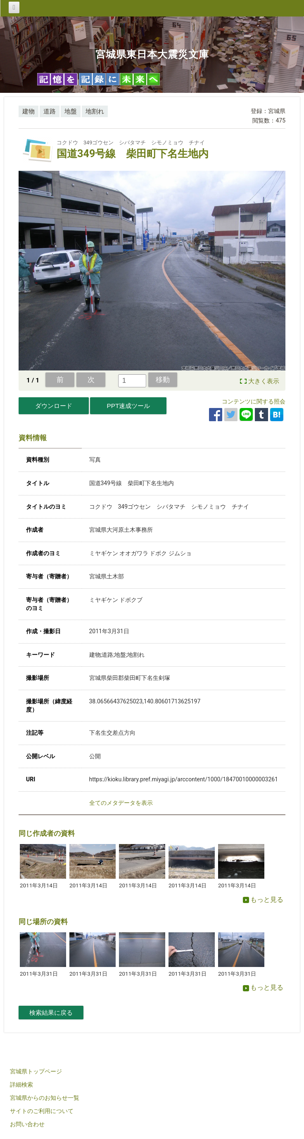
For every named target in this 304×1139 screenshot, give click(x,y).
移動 (163, 379)
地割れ (95, 111)
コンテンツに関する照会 (253, 401)
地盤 (70, 111)
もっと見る (263, 899)
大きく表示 (263, 381)
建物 (28, 111)
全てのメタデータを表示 (121, 802)
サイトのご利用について (42, 1111)
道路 (49, 111)
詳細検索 (21, 1084)
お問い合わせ (27, 1124)
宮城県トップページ (36, 1071)
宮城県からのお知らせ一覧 (44, 1097)
